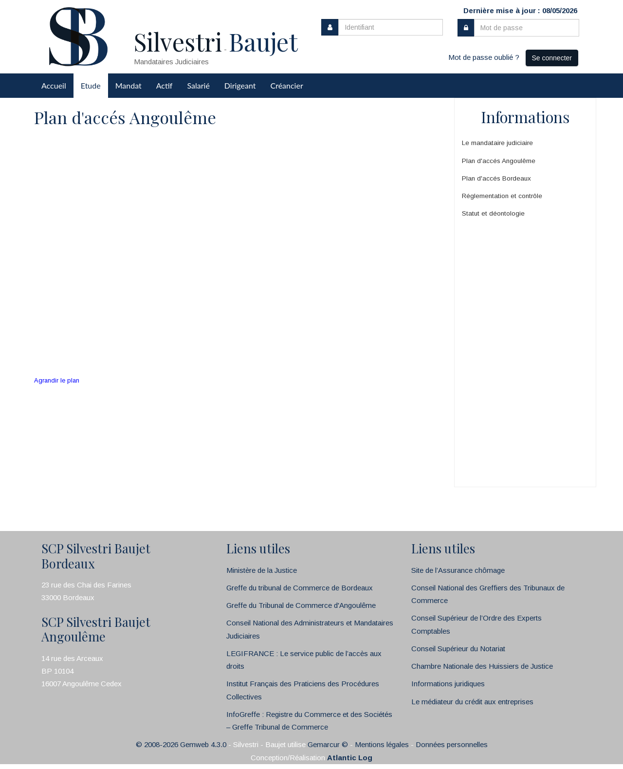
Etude (91, 85)
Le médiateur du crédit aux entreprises (472, 701)
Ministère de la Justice (261, 570)
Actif (164, 85)
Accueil (53, 85)
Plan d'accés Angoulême (498, 161)
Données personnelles (452, 744)
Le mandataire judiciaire (497, 142)
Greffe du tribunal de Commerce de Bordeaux (299, 588)
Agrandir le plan (56, 380)
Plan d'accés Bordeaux (496, 178)
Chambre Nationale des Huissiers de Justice (482, 666)
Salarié (198, 85)
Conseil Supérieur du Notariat (458, 648)
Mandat (128, 85)
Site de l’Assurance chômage (458, 570)
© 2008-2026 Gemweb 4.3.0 (181, 744)
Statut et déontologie (493, 213)
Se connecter (552, 58)
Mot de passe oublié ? (483, 57)
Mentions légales (382, 744)
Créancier (287, 85)
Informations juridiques (448, 683)
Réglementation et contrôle (502, 196)
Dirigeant (240, 85)
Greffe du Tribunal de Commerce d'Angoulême (301, 605)
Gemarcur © (328, 744)
